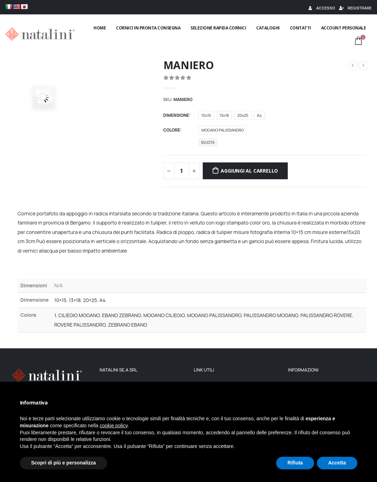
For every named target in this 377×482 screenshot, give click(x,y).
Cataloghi (268, 28)
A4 (259, 115)
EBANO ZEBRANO (121, 315)
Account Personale (343, 28)
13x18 (224, 115)
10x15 (206, 115)
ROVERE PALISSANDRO (79, 324)
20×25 (90, 300)
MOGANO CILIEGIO (164, 315)
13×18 (75, 300)
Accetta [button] (337, 463)
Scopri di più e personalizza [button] (63, 463)
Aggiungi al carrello (249, 170)
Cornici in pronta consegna (148, 28)
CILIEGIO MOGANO (79, 315)
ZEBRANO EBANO (127, 324)
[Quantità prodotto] (181, 170)
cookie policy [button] (114, 425)
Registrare (355, 8)
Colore (171, 130)
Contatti (300, 28)
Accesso (321, 8)
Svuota (207, 142)
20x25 (242, 115)
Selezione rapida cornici (218, 28)
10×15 (60, 300)
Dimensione (176, 115)
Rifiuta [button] (295, 463)
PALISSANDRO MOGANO (271, 315)
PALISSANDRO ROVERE (326, 315)
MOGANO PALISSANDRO (222, 130)
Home (99, 28)
